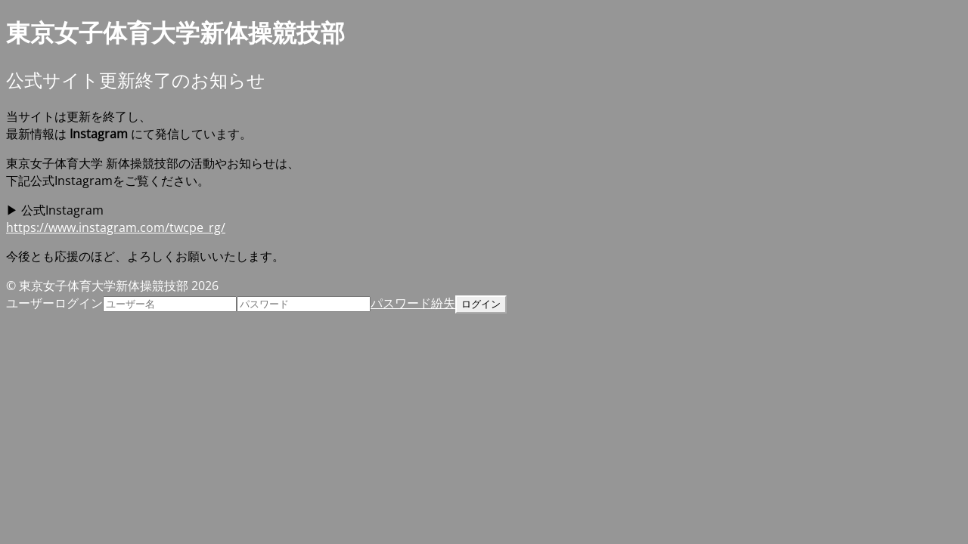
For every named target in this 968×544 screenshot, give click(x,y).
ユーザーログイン (54, 303)
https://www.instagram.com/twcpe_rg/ (115, 227)
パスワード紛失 (413, 303)
